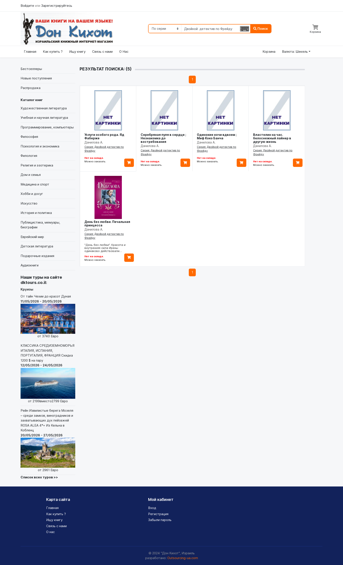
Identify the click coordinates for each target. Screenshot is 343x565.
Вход (152, 508)
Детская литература (37, 246)
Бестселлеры (31, 69)
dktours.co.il (33, 282)
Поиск (260, 28)
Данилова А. (93, 142)
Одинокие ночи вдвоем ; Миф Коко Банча (217, 136)
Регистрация (158, 514)
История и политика (36, 213)
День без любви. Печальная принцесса (107, 223)
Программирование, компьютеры (47, 127)
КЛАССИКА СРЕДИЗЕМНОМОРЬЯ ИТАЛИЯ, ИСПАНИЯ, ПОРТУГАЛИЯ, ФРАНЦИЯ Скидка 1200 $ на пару (48, 373)
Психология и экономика (40, 146)
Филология (29, 156)
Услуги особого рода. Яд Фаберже (104, 136)
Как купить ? (53, 51)
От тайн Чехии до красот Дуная (48, 316)
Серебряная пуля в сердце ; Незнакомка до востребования (163, 138)
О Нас (123, 51)
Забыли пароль (160, 520)
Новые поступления (36, 78)
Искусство (29, 203)
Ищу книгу (77, 51)
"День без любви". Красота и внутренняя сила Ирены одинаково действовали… (105, 247)
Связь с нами (102, 51)
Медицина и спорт (35, 184)
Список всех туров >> (39, 477)
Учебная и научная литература (44, 117)
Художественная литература (44, 108)
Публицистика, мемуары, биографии (40, 224)
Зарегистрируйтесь (56, 5)
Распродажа (30, 88)
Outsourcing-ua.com (182, 558)
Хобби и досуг (32, 194)
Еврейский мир (32, 237)
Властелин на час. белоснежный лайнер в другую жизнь (272, 138)
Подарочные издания (37, 256)
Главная (30, 51)
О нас (50, 532)
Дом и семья (31, 175)
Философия (29, 137)
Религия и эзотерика (37, 165)
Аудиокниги (29, 265)
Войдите (28, 5)
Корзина (268, 51)
